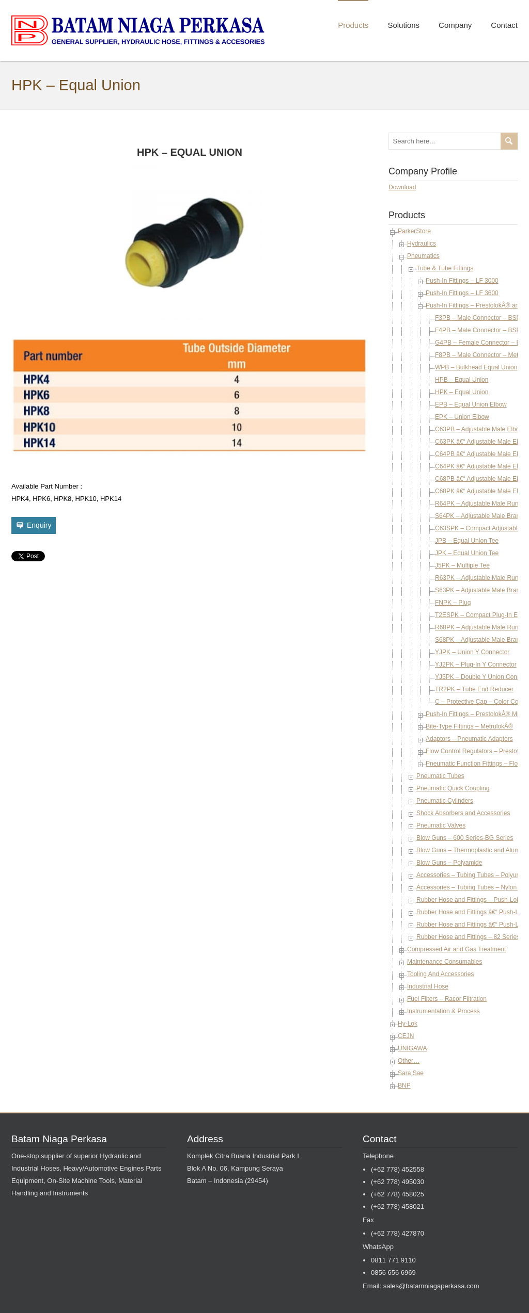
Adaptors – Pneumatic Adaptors (469, 738)
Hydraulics (421, 243)
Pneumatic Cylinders (444, 800)
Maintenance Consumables (444, 961)
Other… (408, 1060)
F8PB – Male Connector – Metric (480, 355)
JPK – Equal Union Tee (467, 553)
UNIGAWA (412, 1048)
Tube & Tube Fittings (444, 268)
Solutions (403, 25)
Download (402, 187)
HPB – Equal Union (461, 379)
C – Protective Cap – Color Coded (481, 701)
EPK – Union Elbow (462, 416)
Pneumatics (423, 256)
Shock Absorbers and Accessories (463, 813)
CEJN (406, 1036)
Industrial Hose (427, 986)
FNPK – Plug (453, 602)
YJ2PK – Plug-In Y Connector (476, 664)
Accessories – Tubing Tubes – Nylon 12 (470, 887)
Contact (504, 25)
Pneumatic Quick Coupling (452, 788)
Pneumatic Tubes (440, 776)
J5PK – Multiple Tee (462, 565)
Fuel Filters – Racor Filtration (447, 998)
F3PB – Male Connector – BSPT (479, 317)
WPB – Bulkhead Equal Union (476, 367)
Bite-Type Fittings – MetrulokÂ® (469, 726)
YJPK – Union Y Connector (472, 652)
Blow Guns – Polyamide (449, 862)
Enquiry (39, 525)
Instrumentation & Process (443, 1011)
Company (455, 25)
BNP (404, 1085)
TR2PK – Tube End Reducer (474, 689)
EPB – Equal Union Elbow (471, 404)
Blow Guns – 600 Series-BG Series (464, 837)
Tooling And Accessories (440, 974)
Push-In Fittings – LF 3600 (462, 293)
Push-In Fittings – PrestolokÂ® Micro (476, 714)
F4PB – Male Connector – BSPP (479, 330)
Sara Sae (411, 1073)
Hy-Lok (407, 1023)
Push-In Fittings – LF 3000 (462, 280)
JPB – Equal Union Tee (467, 540)
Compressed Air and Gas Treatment (456, 949)
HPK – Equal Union (461, 392)
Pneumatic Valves (440, 825)
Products (353, 25)
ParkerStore (414, 231)
